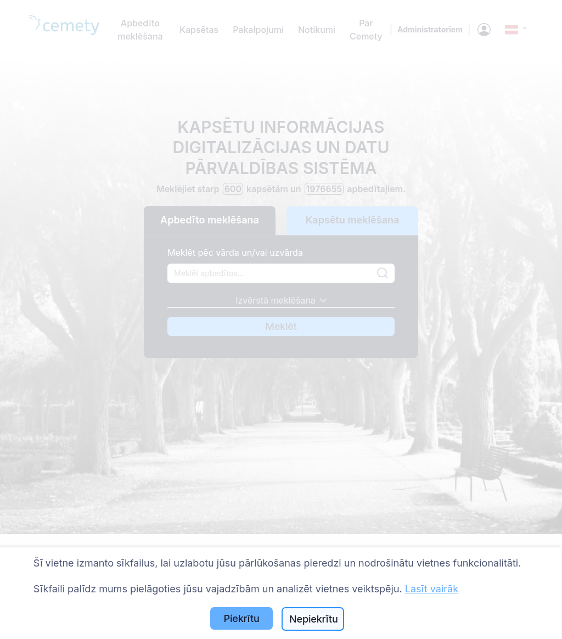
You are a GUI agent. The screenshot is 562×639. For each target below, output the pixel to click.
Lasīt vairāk (431, 589)
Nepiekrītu (313, 619)
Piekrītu (242, 618)
